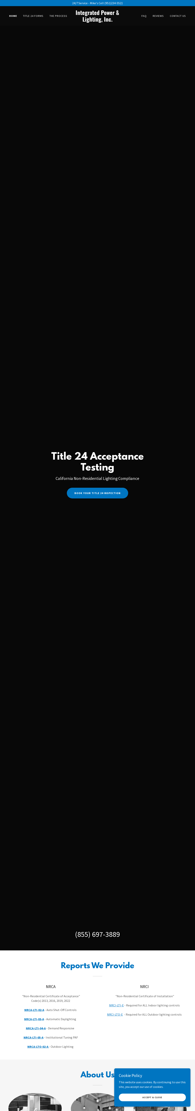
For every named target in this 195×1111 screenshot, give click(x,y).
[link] (97, 20)
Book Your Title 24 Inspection (97, 493)
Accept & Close (152, 1097)
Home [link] (13, 16)
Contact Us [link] (178, 16)
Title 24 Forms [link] (33, 16)
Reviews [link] (158, 16)
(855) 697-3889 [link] (97, 934)
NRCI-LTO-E (115, 1014)
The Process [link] (58, 16)
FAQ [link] (144, 16)
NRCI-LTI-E (116, 1005)
